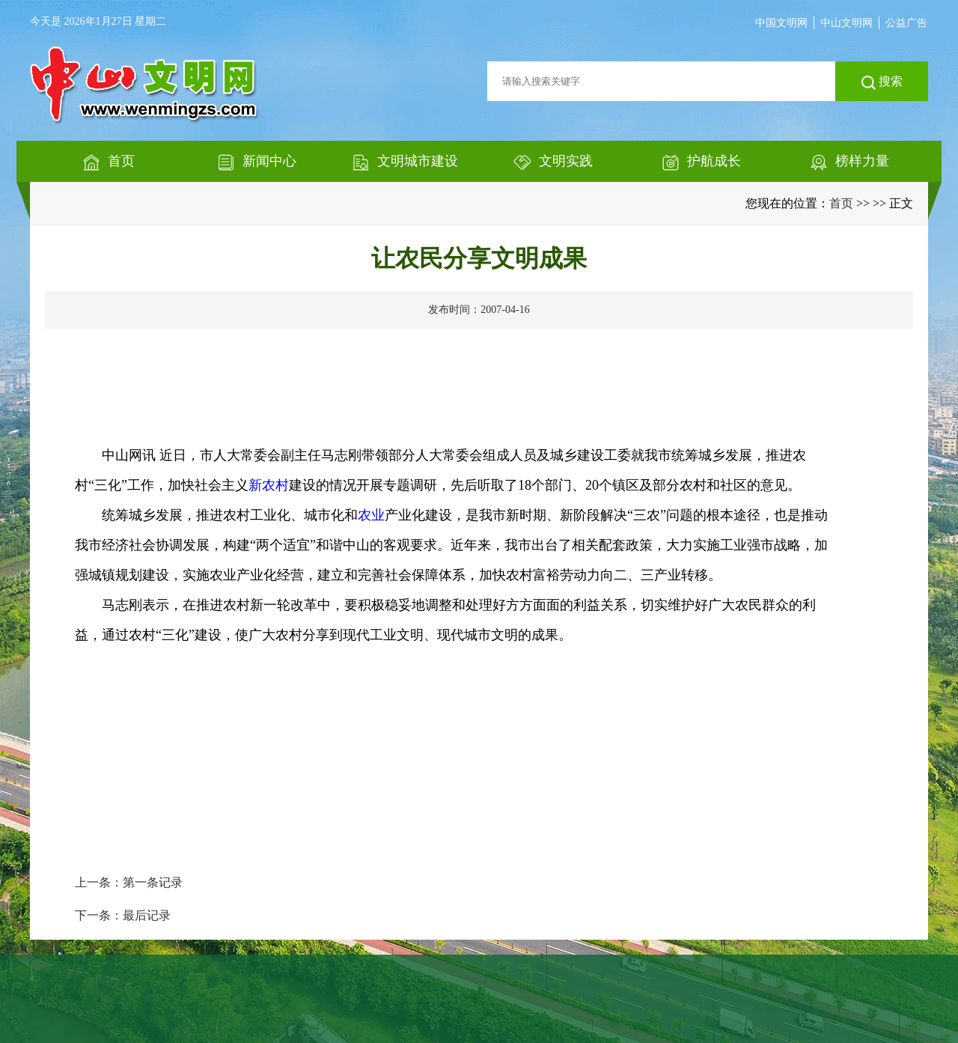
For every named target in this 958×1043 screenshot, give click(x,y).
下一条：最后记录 (123, 915)
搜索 (882, 82)
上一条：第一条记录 (129, 882)
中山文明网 (846, 22)
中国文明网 (781, 22)
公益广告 (906, 22)
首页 (841, 203)
